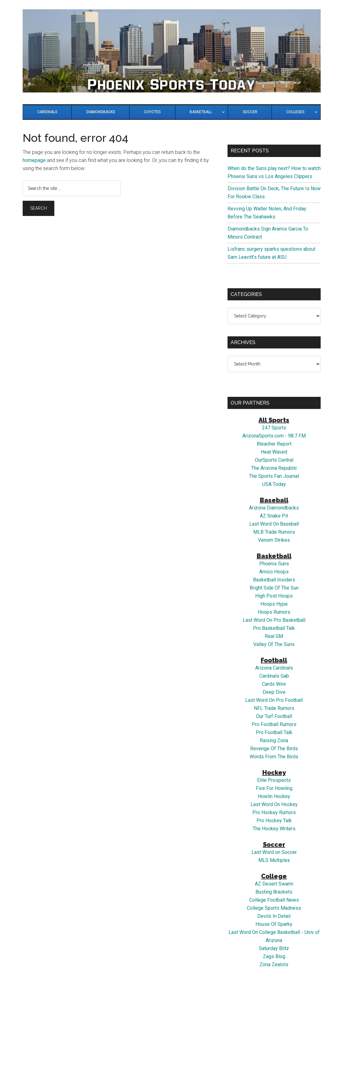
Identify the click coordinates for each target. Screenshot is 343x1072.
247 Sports (274, 428)
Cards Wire (274, 684)
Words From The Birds (274, 757)
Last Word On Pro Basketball (274, 620)
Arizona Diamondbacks (274, 508)
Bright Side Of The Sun (274, 588)
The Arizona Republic (274, 468)
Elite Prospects (274, 780)
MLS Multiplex (274, 860)
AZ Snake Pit (274, 516)
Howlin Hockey (274, 796)
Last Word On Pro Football (274, 700)
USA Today (274, 484)
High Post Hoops (274, 596)
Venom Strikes (274, 540)
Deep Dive (274, 692)
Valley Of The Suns (274, 644)
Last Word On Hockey (274, 804)
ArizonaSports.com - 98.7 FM (274, 436)
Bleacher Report (274, 444)
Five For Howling (274, 788)
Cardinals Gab (274, 676)
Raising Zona (274, 740)
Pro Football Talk (274, 732)
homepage (34, 160)
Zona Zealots (274, 964)
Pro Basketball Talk (274, 628)
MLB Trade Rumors (274, 532)
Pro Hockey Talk (274, 820)
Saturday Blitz (274, 948)
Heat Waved (274, 452)
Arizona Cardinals (274, 668)
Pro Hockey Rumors (274, 812)
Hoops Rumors (274, 612)
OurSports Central (274, 460)
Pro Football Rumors (274, 724)
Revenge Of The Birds (274, 748)
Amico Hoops (274, 572)
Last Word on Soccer (274, 852)
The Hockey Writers (274, 829)
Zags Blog (274, 956)
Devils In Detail (274, 916)
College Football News (274, 900)
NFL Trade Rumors (274, 708)
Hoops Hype (274, 604)
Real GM (274, 636)
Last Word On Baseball (274, 524)
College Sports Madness (274, 908)
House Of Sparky (273, 924)
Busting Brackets (273, 892)
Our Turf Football (274, 716)
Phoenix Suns (274, 564)
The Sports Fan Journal (274, 476)
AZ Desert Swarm (274, 884)
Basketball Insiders (274, 580)
